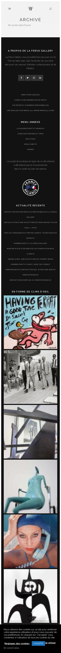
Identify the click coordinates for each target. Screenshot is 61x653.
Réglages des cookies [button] (17, 643)
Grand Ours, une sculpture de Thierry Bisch (30, 259)
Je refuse (50, 642)
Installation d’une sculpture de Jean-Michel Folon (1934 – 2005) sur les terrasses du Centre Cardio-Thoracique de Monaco (30, 230)
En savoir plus (11, 648)
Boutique (31, 139)
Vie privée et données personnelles (30, 105)
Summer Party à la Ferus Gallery (30, 243)
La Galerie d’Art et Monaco (30, 128)
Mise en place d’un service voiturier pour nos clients (30, 251)
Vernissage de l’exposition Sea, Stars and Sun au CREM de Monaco (31, 272)
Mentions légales (30, 95)
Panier (30, 149)
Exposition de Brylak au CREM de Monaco (30, 280)
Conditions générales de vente (30, 100)
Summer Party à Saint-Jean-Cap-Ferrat (30, 264)
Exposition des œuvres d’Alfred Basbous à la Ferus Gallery (30, 214)
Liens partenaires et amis (30, 134)
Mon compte (30, 144)
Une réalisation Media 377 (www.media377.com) (30, 110)
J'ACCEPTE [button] (38, 643)
